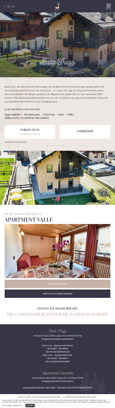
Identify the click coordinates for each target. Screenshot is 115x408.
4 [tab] (57, 146)
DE (13, 7)
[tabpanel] (30, 132)
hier (20, 402)
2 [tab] (50, 146)
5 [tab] (60, 146)
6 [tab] (63, 146)
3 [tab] (53, 146)
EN (8, 7)
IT (5, 7)
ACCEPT (30, 405)
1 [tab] (47, 146)
